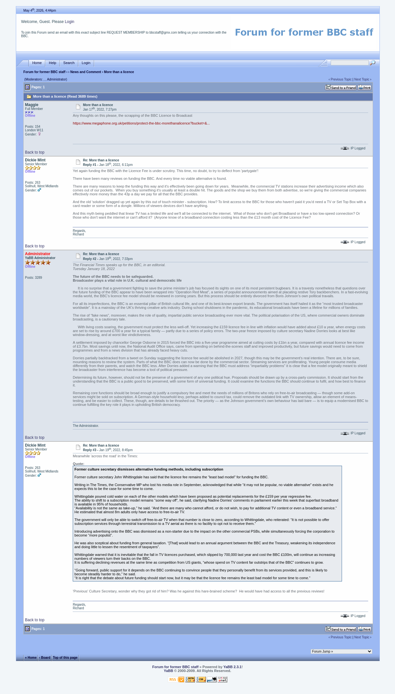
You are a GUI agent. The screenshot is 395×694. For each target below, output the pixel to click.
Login (69, 21)
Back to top (34, 152)
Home (37, 63)
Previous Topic (341, 79)
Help (52, 63)
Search (69, 63)
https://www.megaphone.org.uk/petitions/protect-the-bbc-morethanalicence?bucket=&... (141, 123)
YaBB (168, 671)
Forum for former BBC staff (44, 72)
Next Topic (361, 79)
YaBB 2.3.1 (232, 667)
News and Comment (85, 72)
